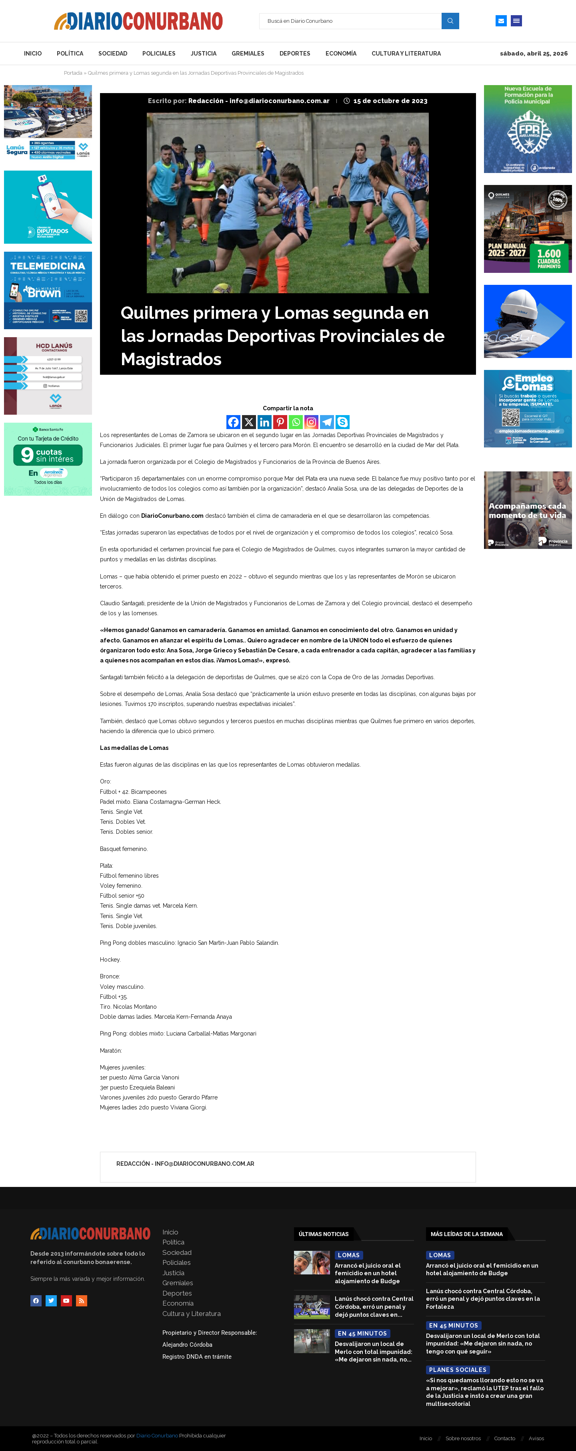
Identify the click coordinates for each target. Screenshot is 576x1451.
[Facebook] (233, 422)
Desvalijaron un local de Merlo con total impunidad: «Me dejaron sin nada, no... (373, 1352)
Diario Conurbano (157, 1436)
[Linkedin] (265, 422)
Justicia (203, 53)
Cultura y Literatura (406, 53)
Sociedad (112, 53)
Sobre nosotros (463, 1438)
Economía (341, 53)
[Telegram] (327, 422)
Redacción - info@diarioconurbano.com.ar (259, 101)
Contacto (504, 1438)
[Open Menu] (516, 20)
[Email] (501, 20)
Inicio (33, 53)
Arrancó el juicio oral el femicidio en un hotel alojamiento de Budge (368, 1273)
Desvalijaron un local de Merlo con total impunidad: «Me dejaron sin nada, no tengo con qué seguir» (483, 1344)
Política (70, 53)
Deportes (295, 53)
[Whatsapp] (296, 422)
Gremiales (248, 53)
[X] (249, 422)
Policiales (159, 53)
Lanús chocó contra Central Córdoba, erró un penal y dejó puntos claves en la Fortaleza (483, 1299)
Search (450, 21)
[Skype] (343, 422)
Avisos (536, 1438)
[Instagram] (311, 422)
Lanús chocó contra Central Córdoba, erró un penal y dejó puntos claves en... (374, 1307)
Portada (73, 73)
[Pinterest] (280, 422)
